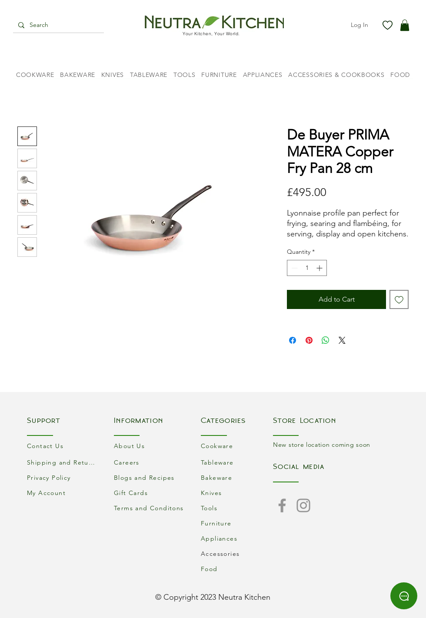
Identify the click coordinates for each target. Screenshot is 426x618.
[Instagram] (303, 505)
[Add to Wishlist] (399, 299)
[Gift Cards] (150, 492)
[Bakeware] (237, 477)
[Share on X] (342, 340)
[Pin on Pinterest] (309, 340)
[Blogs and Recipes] (150, 477)
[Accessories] (237, 553)
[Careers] (150, 462)
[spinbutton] (307, 268)
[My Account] (63, 492)
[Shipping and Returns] (63, 462)
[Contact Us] (63, 445)
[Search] (58, 25)
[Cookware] (237, 445)
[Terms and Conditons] (150, 507)
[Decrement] (293, 268)
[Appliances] (237, 538)
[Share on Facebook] (292, 340)
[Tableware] (237, 462)
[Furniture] (237, 523)
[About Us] (150, 445)
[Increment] (320, 268)
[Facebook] (282, 505)
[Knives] (237, 492)
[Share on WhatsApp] (325, 340)
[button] (404, 25)
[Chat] (403, 595)
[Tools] (237, 507)
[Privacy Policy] (63, 477)
